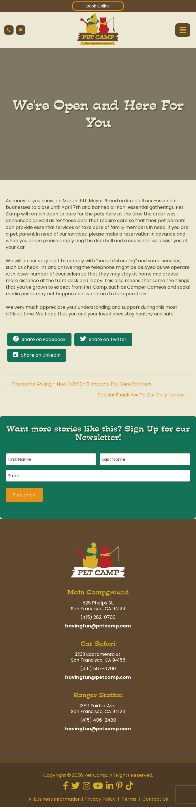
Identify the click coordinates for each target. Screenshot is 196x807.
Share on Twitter (108, 339)
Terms (129, 798)
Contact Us (155, 798)
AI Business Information (54, 798)
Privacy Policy (100, 798)
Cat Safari (98, 642)
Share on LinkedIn (41, 355)
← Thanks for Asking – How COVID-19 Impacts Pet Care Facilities (78, 384)
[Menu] (182, 29)
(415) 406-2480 (98, 719)
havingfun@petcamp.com (98, 624)
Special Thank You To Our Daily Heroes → (144, 395)
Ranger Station (98, 694)
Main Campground (98, 591)
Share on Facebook (44, 339)
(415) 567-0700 (98, 667)
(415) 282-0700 (98, 616)
